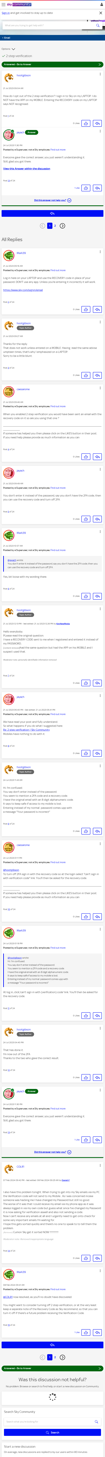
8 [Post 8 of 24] (8, 746)
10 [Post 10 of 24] (9, 909)
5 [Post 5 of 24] (8, 511)
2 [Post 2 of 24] (8, 302)
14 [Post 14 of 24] (9, 1251)
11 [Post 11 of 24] (8, 1008)
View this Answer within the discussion (26, 168)
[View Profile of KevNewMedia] (63, 623)
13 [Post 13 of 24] (9, 180)
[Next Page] (62, 226)
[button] (100, 74)
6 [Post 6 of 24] (8, 589)
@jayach (12, 560)
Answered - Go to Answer (52, 64)
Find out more (58, 149)
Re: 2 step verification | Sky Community (26, 729)
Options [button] (6, 49)
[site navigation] (3, 4)
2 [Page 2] (55, 225)
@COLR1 (8, 1297)
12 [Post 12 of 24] (9, 1070)
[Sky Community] (19, 4)
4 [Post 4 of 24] (8, 449)
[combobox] (47, 25)
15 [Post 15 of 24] (9, 1325)
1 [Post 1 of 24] (8, 116)
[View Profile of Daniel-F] (66, 1180)
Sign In (101, 5)
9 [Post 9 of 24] (8, 824)
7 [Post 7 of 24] (8, 675)
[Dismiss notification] (100, 13)
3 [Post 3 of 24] (8, 368)
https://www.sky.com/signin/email (23, 290)
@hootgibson (11, 870)
